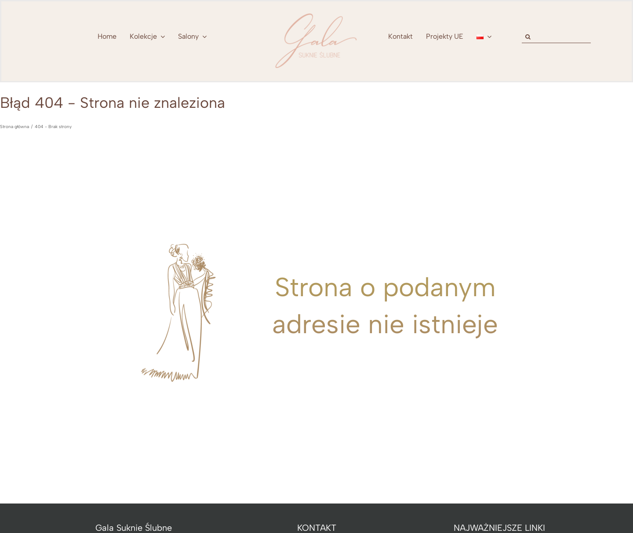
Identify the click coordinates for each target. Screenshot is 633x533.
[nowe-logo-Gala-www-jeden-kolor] (316, 13)
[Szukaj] (528, 36)
